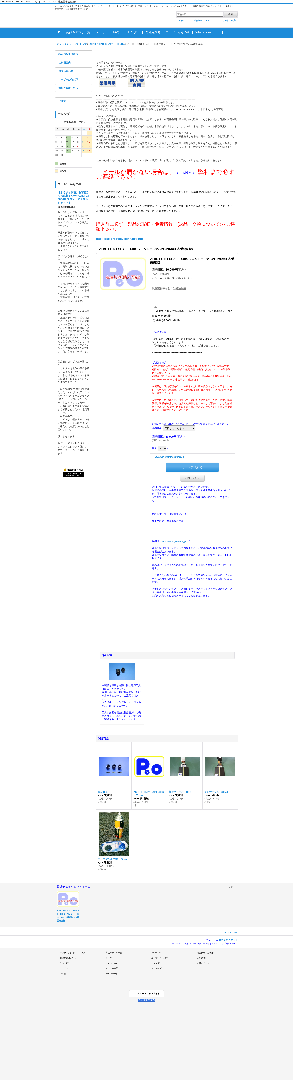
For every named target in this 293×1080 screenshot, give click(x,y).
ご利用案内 (64, 62)
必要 (168, 320)
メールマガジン (158, 968)
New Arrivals (111, 963)
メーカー (110, 958)
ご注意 (62, 101)
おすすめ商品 (112, 968)
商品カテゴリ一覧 (114, 952)
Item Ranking (111, 973)
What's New (156, 952)
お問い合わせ (65, 71)
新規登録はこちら (202, 20)
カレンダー (156, 963)
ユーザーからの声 (68, 79)
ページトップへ (230, 932)
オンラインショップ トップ (72, 952)
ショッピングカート (69, 963)
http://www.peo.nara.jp (174, 541)
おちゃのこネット (228, 940)
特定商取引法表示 (68, 54)
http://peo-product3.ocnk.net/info (119, 238)
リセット (232, 887)
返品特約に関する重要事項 (169, 457)
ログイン (183, 20)
